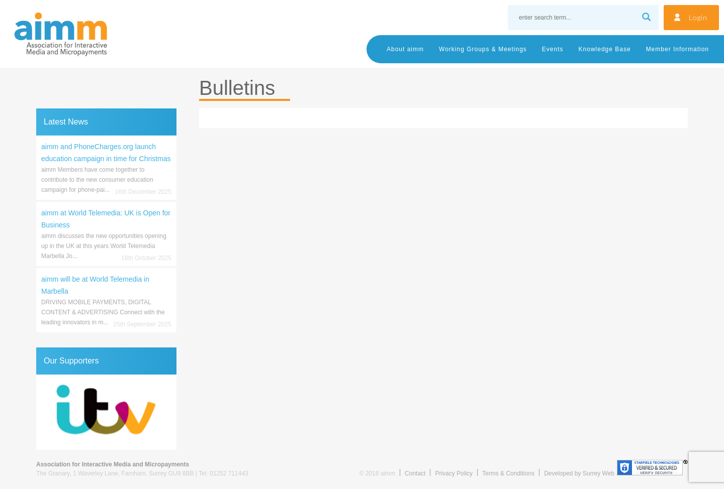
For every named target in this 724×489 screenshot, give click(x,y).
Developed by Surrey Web (579, 473)
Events (553, 49)
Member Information (677, 49)
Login (698, 17)
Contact (415, 473)
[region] (106, 412)
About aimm (405, 49)
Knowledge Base (605, 49)
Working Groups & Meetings (483, 49)
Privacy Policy (454, 473)
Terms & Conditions (508, 473)
